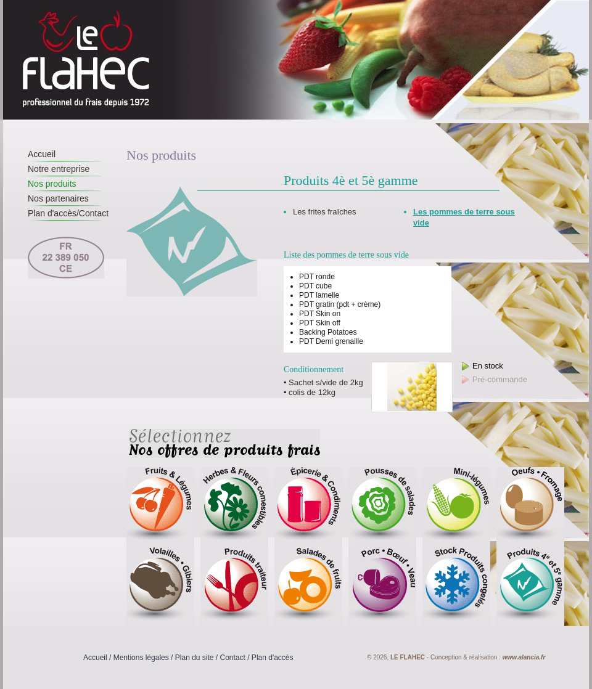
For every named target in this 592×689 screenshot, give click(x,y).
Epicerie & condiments (308, 507)
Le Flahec (86, 60)
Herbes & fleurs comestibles (234, 507)
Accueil (42, 154)
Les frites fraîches (324, 211)
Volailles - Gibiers (160, 586)
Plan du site (194, 657)
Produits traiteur (234, 586)
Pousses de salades (382, 507)
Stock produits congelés (456, 586)
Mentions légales (141, 657)
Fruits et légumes (160, 507)
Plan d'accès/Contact (68, 213)
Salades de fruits (308, 586)
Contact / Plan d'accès (257, 657)
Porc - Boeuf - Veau (382, 586)
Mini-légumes (456, 507)
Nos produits (52, 184)
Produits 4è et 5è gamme (530, 586)
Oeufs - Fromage (530, 507)
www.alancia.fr (524, 657)
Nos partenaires (58, 198)
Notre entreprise (58, 169)
